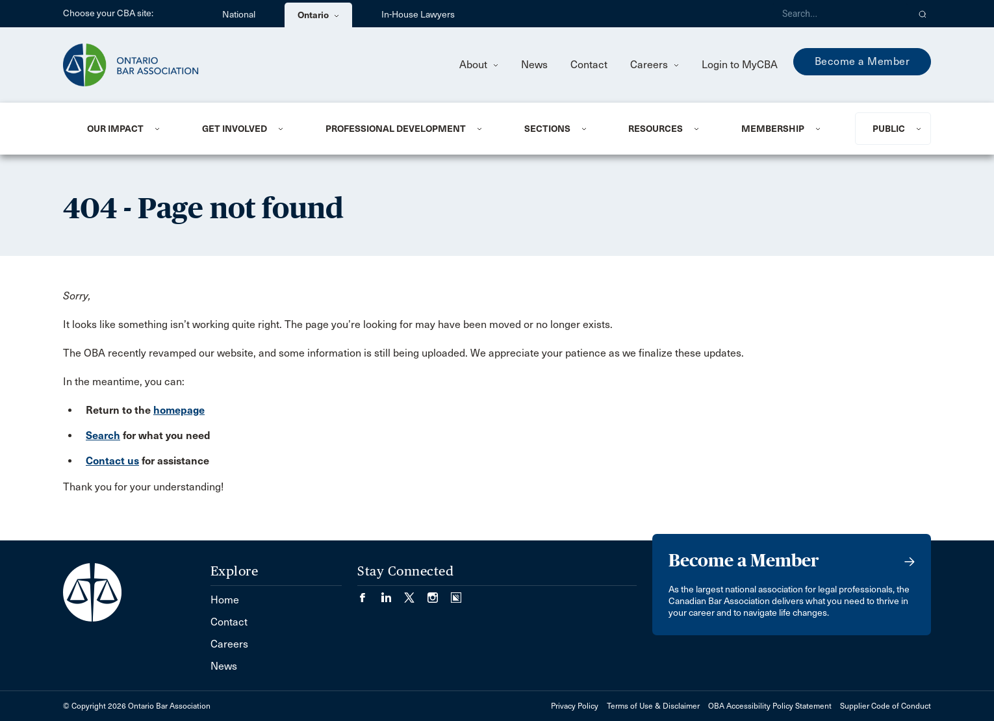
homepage (179, 410)
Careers (654, 64)
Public (889, 128)
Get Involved (234, 128)
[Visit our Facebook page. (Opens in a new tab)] (369, 593)
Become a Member (862, 61)
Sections (547, 128)
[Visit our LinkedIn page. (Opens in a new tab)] (392, 593)
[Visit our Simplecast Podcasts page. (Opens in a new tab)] (456, 593)
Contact (588, 64)
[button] (923, 13)
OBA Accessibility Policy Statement (770, 706)
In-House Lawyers (418, 14)
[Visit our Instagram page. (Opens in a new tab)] (439, 593)
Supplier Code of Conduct (885, 706)
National (238, 14)
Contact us (112, 461)
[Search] (840, 13)
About (478, 64)
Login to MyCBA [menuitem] (740, 64)
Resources (655, 128)
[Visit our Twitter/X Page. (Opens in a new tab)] (415, 593)
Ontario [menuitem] (318, 15)
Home (224, 600)
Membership (772, 128)
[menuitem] (128, 129)
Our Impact (115, 128)
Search (103, 435)
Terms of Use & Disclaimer (653, 706)
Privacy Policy (574, 706)
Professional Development (395, 128)
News (534, 64)
